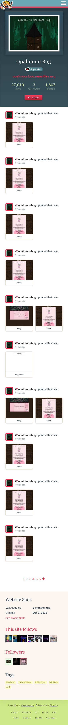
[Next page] (43, 579)
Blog (45, 712)
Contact (51, 717)
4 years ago (20, 117)
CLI (36, 712)
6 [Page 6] (40, 579)
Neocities (13, 705)
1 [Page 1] (24, 579)
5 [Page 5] (37, 579)
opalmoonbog (25, 113)
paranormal (25, 682)
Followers (15, 652)
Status (27, 717)
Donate (26, 712)
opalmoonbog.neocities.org (34, 76)
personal (40, 682)
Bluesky (54, 705)
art (8, 687)
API (53, 712)
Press (15, 717)
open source (27, 705)
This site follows (21, 629)
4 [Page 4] (33, 579)
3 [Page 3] (30, 579)
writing (53, 682)
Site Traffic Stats (15, 618)
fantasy (10, 682)
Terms (38, 717)
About (14, 712)
